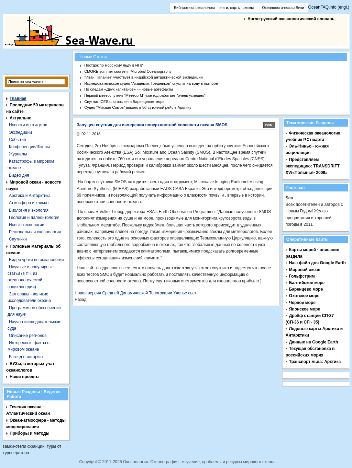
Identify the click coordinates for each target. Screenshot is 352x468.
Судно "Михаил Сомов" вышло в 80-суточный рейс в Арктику (137, 107)
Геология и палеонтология (34, 217)
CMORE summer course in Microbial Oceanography (128, 71)
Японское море (304, 309)
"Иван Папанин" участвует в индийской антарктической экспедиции (143, 77)
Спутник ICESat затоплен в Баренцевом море (124, 102)
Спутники (18, 239)
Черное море (302, 302)
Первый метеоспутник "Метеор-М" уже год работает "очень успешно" (145, 95)
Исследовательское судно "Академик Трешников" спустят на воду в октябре (151, 83)
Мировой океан (304, 269)
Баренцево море (306, 289)
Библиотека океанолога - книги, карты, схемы (214, 7)
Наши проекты (25, 376)
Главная (18, 98)
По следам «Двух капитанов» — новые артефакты (128, 89)
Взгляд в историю (26, 356)
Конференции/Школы (29, 146)
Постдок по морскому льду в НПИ (113, 65)
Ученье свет (184, 293)
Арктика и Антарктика (30, 195)
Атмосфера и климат (29, 202)
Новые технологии (26, 224)
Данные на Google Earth (313, 342)
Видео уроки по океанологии (36, 259)
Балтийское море (306, 282)
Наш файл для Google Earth (317, 262)
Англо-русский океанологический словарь (291, 18)
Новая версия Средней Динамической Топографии (123, 293)
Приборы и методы (30, 433)
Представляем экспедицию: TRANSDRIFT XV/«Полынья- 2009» (313, 166)
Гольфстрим (302, 276)
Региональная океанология (35, 232)
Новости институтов (28, 124)
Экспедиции (20, 132)
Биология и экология (28, 210)
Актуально (21, 118)
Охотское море (304, 295)
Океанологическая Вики (283, 7)
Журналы (18, 154)
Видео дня (19, 175)
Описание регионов (27, 335)
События (17, 139)
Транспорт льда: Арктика (315, 361)
